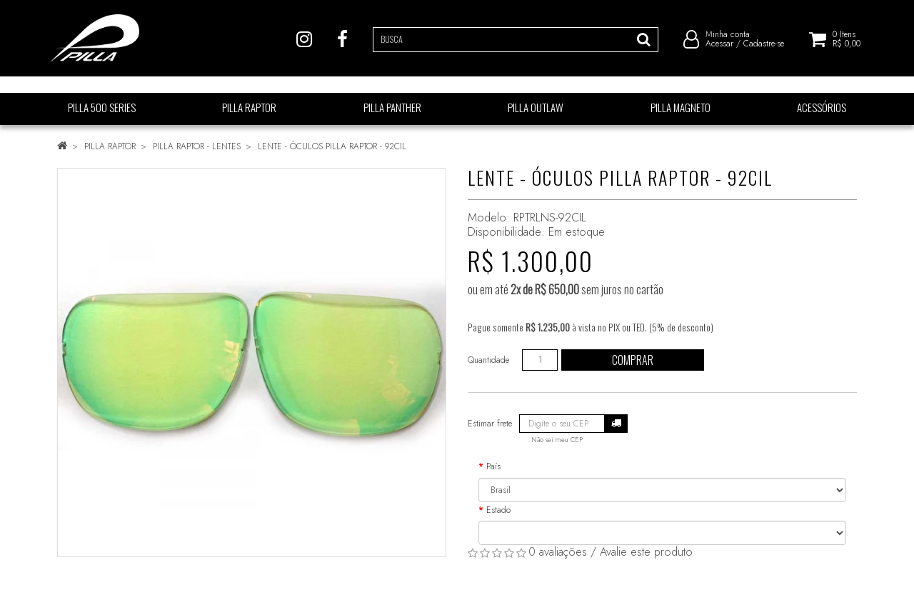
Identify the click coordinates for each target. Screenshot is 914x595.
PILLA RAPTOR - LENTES (197, 146)
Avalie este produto (646, 552)
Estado (498, 510)
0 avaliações (557, 552)
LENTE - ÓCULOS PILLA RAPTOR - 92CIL (332, 146)
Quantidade (488, 360)
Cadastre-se (763, 50)
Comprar (632, 360)
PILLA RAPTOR (110, 146)
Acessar (719, 50)
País (493, 466)
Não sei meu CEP (557, 440)
